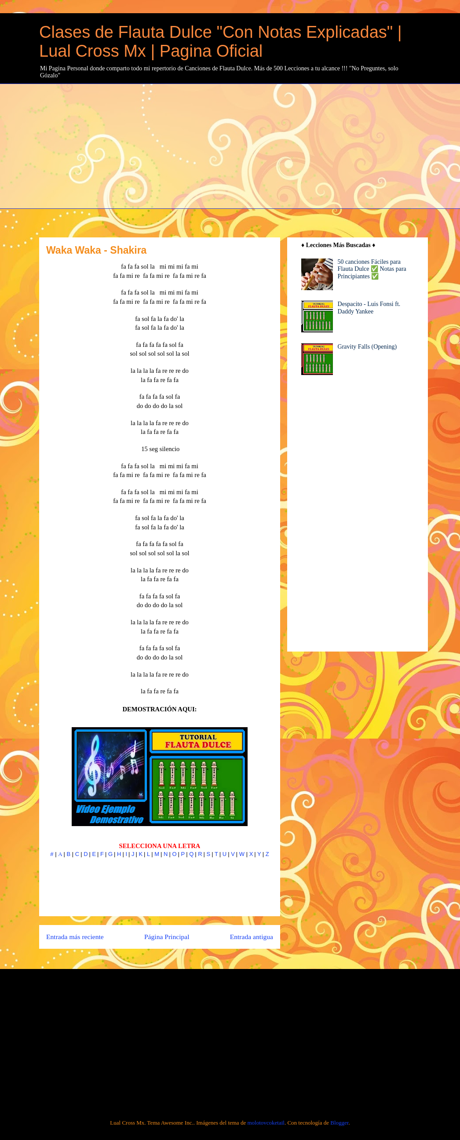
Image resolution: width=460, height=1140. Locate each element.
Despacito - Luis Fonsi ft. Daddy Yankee (369, 308)
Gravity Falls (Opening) (367, 346)
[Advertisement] (249, 145)
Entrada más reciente (75, 936)
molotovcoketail (265, 1122)
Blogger (339, 1122)
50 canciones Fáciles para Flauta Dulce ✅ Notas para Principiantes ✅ (372, 269)
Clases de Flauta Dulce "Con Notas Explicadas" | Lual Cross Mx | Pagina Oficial (220, 41)
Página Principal (167, 936)
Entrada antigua (251, 936)
